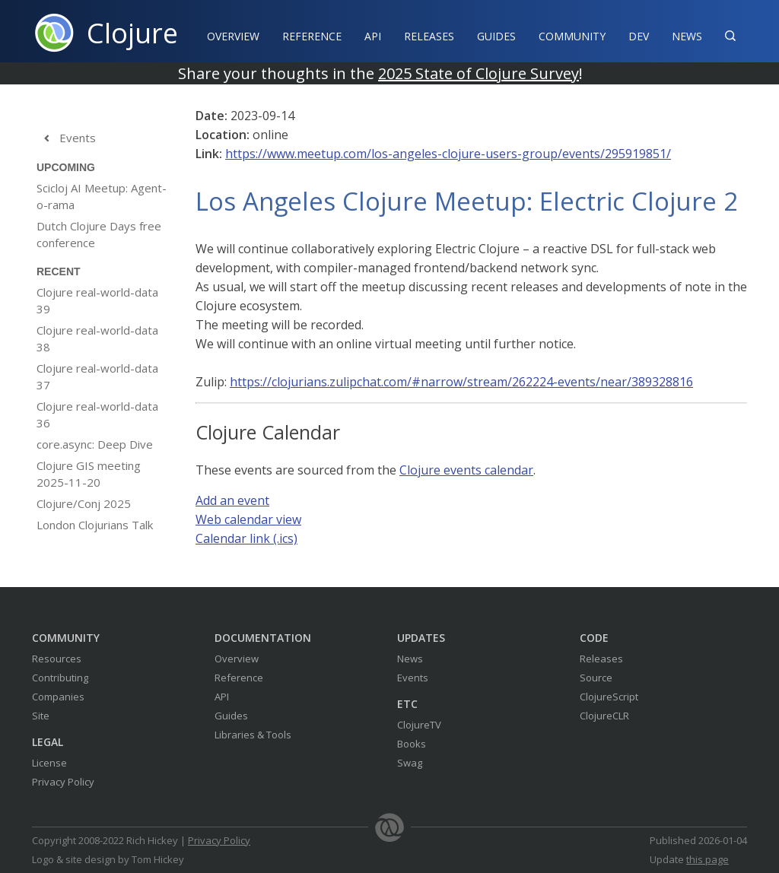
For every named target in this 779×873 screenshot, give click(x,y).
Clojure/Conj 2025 (84, 503)
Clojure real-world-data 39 (97, 300)
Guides (496, 36)
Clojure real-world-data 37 (97, 376)
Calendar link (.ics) (246, 538)
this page (707, 859)
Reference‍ (312, 36)
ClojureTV (419, 725)
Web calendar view (248, 519)
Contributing (60, 677)
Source (596, 677)
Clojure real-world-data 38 (97, 338)
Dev (638, 36)
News (687, 36)
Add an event (232, 500)
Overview (233, 36)
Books (411, 744)
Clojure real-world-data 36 (97, 414)
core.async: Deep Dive (95, 444)
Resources (56, 658)
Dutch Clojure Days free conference (99, 234)
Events (66, 138)
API (372, 36)
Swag (409, 763)
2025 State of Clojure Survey (478, 73)
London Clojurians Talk (95, 524)
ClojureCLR (604, 715)
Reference (239, 677)
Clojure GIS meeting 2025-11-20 (89, 474)
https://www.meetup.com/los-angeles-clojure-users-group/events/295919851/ (448, 153)
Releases (429, 36)
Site (40, 715)
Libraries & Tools (253, 734)
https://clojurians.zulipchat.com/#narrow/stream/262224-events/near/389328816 (461, 381)
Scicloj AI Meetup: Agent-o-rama (102, 196)
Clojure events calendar (466, 470)
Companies (58, 696)
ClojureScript (609, 696)
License (49, 763)
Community (572, 36)
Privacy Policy (63, 782)
